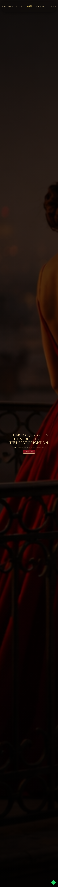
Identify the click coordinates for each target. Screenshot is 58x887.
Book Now (29, 451)
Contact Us (51, 6)
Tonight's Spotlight (15, 6)
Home (4, 6)
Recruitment (40, 6)
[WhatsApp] (53, 882)
